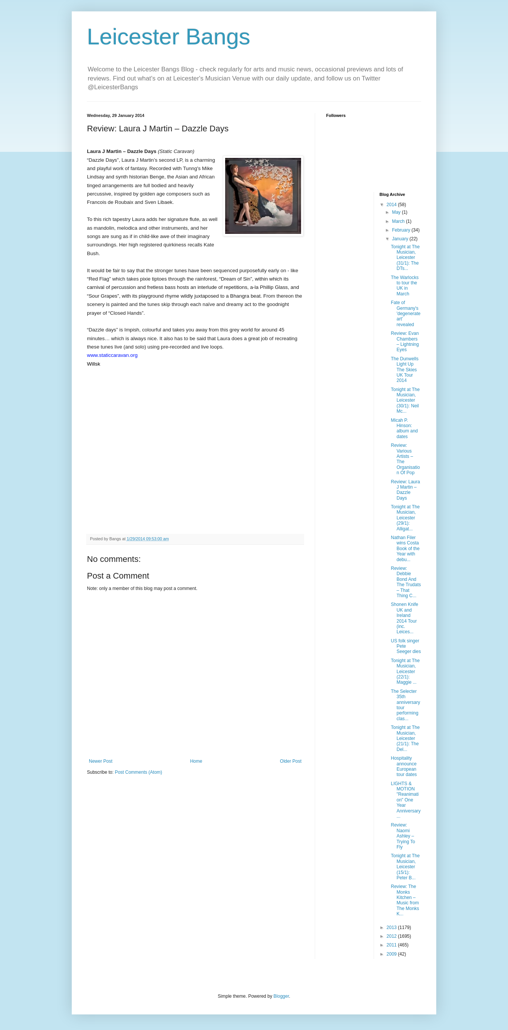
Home (196, 761)
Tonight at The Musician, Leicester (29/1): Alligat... (405, 518)
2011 (392, 945)
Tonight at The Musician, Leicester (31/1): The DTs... (405, 257)
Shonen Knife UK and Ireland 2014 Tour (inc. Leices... (404, 618)
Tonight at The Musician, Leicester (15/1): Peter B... (405, 866)
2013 (392, 927)
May (397, 212)
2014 (392, 204)
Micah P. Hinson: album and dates (404, 428)
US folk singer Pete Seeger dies (406, 646)
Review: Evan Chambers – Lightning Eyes (405, 341)
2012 (392, 936)
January (400, 238)
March (399, 221)
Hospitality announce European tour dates (403, 766)
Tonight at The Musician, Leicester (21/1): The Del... (405, 738)
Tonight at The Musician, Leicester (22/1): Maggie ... (405, 671)
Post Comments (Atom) (138, 772)
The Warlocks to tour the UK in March (404, 286)
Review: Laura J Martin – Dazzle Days (405, 490)
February (401, 230)
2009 (392, 954)
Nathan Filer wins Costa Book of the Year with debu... (405, 548)
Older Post (290, 761)
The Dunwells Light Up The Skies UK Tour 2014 (404, 369)
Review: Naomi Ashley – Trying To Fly (403, 836)
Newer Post (100, 761)
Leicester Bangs (168, 36)
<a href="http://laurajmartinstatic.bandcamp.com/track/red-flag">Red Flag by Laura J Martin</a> (195, 395)
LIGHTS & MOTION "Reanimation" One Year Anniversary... (405, 800)
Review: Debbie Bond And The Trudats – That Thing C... (406, 582)
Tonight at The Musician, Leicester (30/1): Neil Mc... (405, 400)
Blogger (281, 996)
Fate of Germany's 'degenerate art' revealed (405, 313)
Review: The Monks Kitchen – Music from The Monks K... (405, 900)
